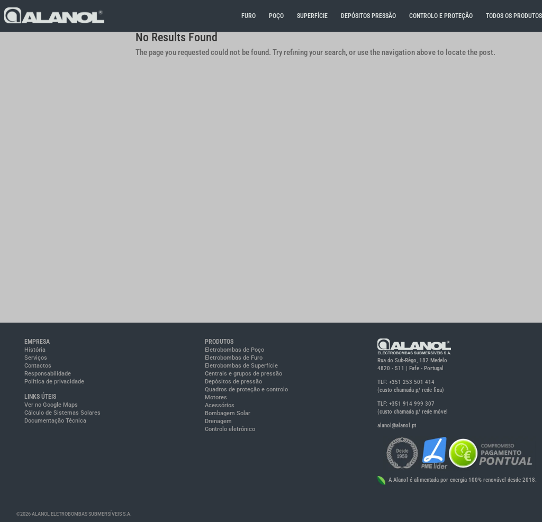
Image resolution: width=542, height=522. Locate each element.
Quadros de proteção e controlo (246, 389)
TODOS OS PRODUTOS (514, 16)
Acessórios (219, 405)
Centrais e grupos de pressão (243, 373)
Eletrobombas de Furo (234, 357)
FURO (248, 16)
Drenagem (218, 421)
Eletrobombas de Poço (234, 349)
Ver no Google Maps (51, 404)
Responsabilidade (47, 373)
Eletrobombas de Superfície (241, 365)
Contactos (37, 365)
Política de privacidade (54, 381)
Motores (216, 397)
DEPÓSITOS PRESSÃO (368, 16)
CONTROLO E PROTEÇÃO (441, 16)
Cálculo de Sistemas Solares (62, 412)
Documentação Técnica (55, 420)
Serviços (35, 357)
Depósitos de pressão (233, 381)
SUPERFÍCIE (312, 16)
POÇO (276, 16)
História (35, 349)
